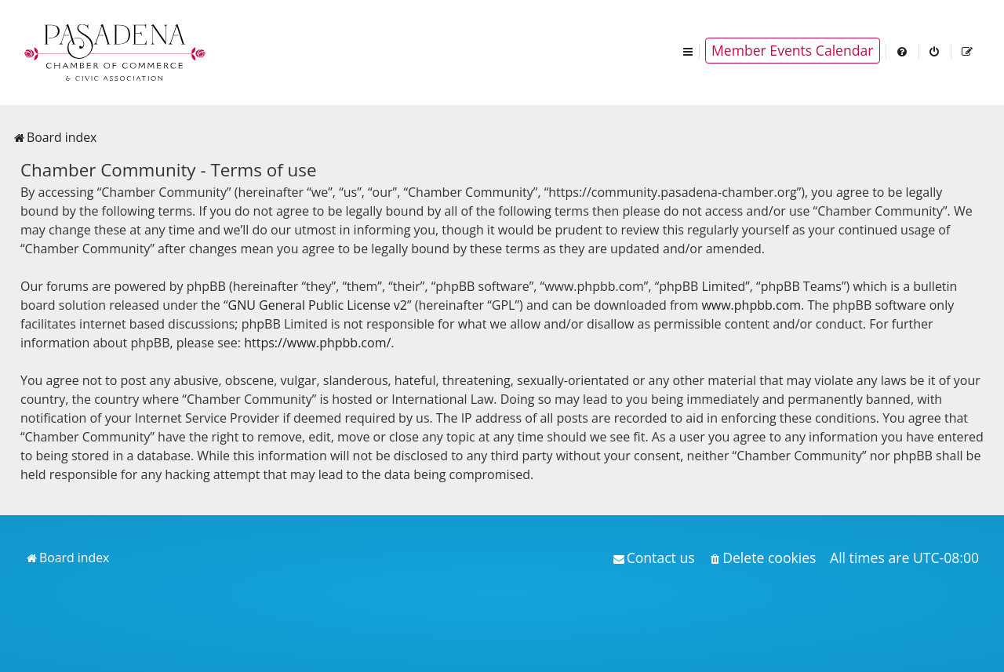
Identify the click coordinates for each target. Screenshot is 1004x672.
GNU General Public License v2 (317, 305)
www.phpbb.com (751, 305)
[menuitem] (902, 50)
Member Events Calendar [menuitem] (792, 50)
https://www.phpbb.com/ (317, 342)
